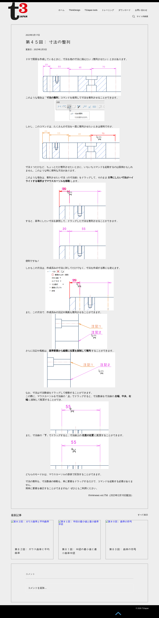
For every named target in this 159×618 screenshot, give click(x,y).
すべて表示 (143, 514)
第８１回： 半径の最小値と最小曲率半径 (79, 551)
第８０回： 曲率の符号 (122, 549)
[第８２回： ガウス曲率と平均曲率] (32, 532)
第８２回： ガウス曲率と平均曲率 (32, 551)
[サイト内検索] (140, 16)
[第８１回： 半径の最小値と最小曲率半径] (80, 532)
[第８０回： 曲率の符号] (127, 532)
